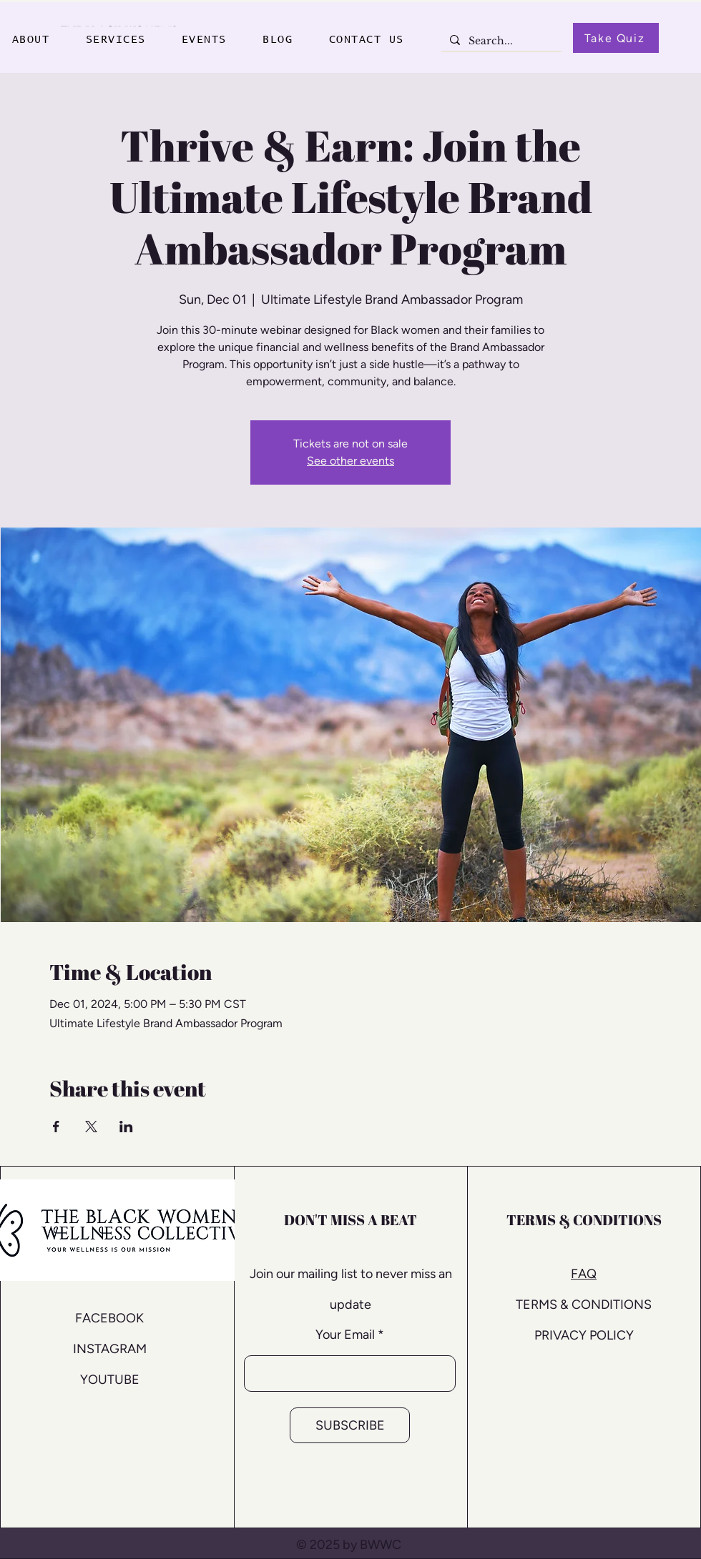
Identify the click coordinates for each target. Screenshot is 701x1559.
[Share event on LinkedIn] (126, 1126)
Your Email (345, 1334)
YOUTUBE (109, 1379)
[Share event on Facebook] (56, 1126)
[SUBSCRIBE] (350, 1425)
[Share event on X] (91, 1126)
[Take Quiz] (616, 38)
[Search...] (500, 41)
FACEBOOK (109, 1318)
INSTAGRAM (110, 1349)
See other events (350, 460)
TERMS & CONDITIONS (584, 1304)
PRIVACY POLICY (584, 1335)
